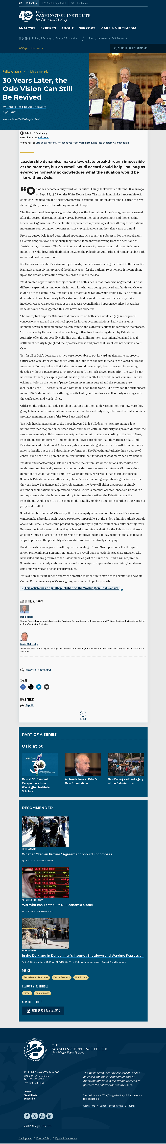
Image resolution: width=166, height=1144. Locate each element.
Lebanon (102, 38)
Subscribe (29, 1099)
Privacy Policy (43, 1138)
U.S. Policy (81, 977)
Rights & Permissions (66, 1138)
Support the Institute (112, 1106)
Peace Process (61, 977)
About (67, 28)
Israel (27, 993)
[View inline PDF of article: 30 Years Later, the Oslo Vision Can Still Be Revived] (83, 670)
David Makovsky (35, 107)
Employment (25, 1138)
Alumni (131, 1106)
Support (87, 28)
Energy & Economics (66, 38)
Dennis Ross (14, 107)
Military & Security (42, 38)
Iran (91, 38)
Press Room (30, 1095)
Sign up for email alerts (43, 1011)
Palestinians (42, 993)
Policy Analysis (12, 71)
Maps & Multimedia (119, 28)
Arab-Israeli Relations (36, 977)
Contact (28, 1091)
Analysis (27, 28)
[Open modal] (131, 48)
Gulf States (118, 38)
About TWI (89, 1106)
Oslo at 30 (43, 137)
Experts (48, 28)
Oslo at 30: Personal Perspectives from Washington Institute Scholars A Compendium (82, 142)
